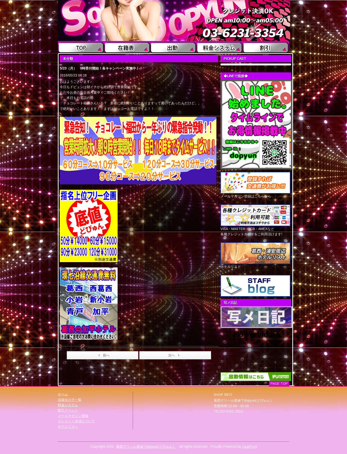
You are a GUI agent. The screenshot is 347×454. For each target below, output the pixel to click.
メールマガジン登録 (73, 416)
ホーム (63, 394)
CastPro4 (249, 446)
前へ (103, 355)
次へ (174, 355)
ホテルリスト (68, 427)
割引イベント (68, 410)
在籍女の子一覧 (69, 400)
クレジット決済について (76, 421)
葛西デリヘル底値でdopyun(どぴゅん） (146, 446)
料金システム (68, 405)
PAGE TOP (279, 383)
